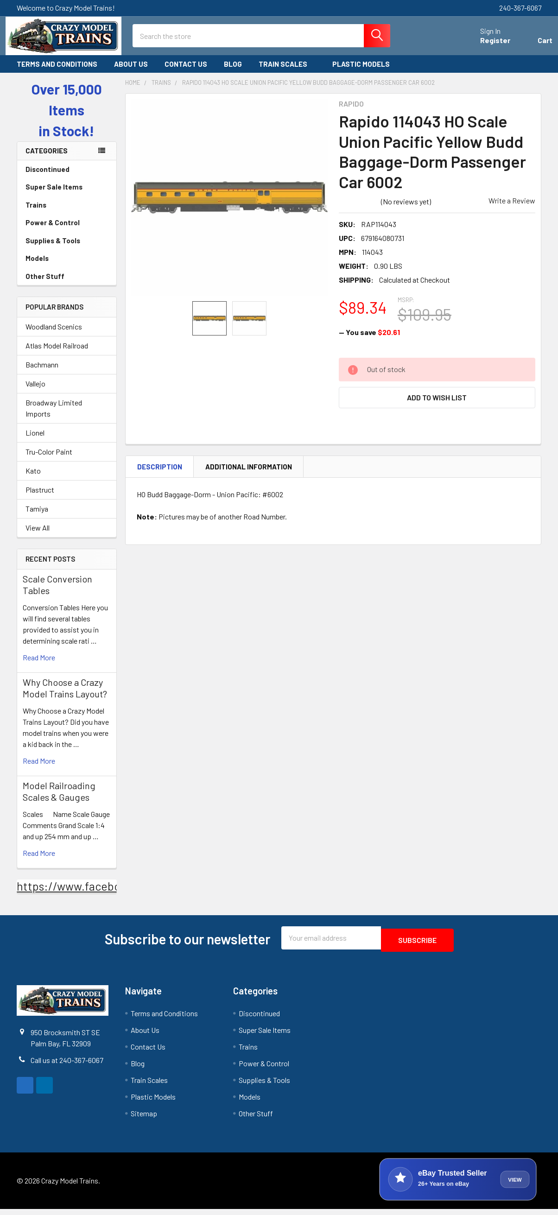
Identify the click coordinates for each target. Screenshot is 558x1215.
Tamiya (36, 517)
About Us (131, 72)
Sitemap (144, 1119)
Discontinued (47, 177)
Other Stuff (66, 284)
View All (37, 536)
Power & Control (66, 231)
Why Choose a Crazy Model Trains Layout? (65, 696)
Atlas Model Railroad (56, 353)
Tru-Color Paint (48, 460)
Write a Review (511, 208)
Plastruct (39, 498)
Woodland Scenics (53, 334)
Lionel (34, 441)
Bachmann (41, 372)
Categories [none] (46, 159)
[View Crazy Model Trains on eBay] (458, 1185)
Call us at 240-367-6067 (67, 1065)
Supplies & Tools (66, 249)
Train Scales (287, 72)
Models (66, 266)
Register (484, 45)
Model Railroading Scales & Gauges (59, 799)
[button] (437, 405)
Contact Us (186, 72)
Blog (233, 72)
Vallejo (35, 391)
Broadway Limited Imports (53, 416)
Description (159, 474)
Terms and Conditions (57, 72)
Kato (33, 479)
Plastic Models (365, 72)
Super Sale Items (66, 195)
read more (39, 665)
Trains (66, 213)
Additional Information (248, 474)
